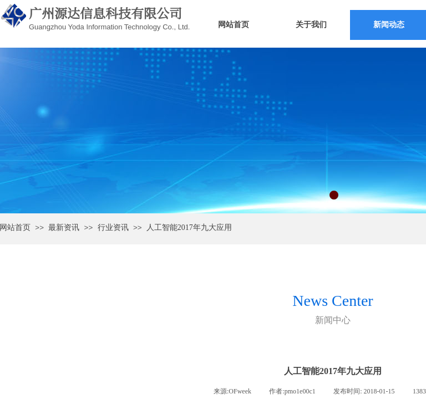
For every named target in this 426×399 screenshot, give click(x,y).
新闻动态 (388, 25)
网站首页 (233, 25)
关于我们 (311, 25)
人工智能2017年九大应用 (189, 227)
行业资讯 (113, 227)
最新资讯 (63, 227)
